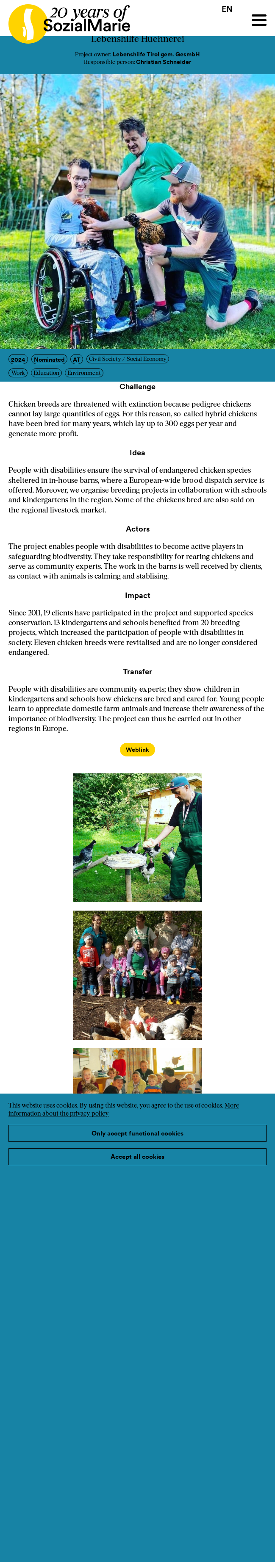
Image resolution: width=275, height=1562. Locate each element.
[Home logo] (65, 20)
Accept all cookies (137, 1156)
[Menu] (259, 20)
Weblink (137, 749)
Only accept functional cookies (137, 1133)
